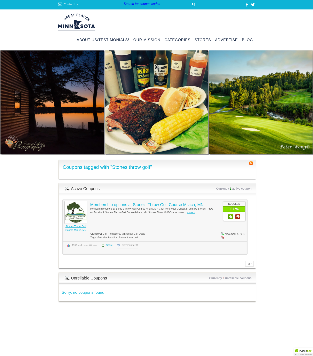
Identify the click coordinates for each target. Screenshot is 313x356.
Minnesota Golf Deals (133, 233)
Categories (177, 40)
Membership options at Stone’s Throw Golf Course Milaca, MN (147, 204)
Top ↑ (249, 263)
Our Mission (146, 40)
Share (109, 245)
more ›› (191, 212)
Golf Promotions (111, 233)
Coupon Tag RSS (251, 163)
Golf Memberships (107, 237)
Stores (203, 40)
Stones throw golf (128, 237)
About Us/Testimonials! (103, 40)
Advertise (226, 40)
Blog (247, 40)
